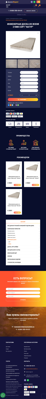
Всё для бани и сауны (23, 250)
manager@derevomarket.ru (23, 327)
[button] (8, 63)
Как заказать (9, 351)
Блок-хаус (26, 353)
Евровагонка (27, 346)
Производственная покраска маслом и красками (12, 370)
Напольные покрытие (23, 229)
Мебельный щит (23, 253)
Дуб (9, 241)
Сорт (9, 83)
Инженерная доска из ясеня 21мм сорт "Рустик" (14, 205)
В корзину (17, 185)
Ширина (9, 76)
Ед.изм (9, 90)
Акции (7, 348)
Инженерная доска (12, 239)
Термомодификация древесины (13, 373)
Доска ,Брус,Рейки (23, 247)
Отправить (23, 299)
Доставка (8, 346)
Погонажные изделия (23, 259)
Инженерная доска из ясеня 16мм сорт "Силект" (14, 177)
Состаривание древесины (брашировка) (11, 366)
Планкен (26, 358)
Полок (25, 351)
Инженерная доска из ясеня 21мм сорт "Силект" (32, 177)
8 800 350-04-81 (16, 11)
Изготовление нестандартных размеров (12, 376)
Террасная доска (11, 235)
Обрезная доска (27, 355)
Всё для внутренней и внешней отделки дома (23, 226)
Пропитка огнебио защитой (12, 381)
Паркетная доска (11, 237)
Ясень (10, 243)
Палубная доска (11, 233)
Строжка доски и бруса (11, 379)
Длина (9, 79)
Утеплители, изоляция (23, 262)
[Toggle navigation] (38, 2)
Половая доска (11, 231)
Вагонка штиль (27, 348)
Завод (9, 86)
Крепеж (23, 256)
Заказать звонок (30, 10)
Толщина (10, 72)
